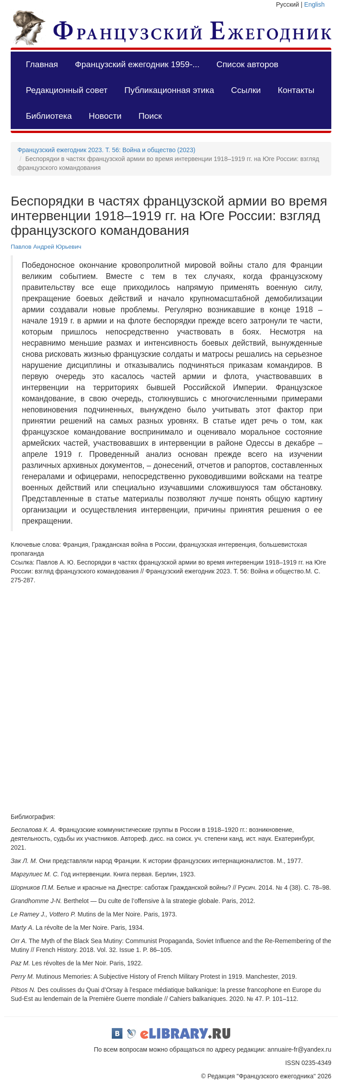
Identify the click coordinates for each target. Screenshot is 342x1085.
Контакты (296, 90)
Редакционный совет (66, 90)
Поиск (150, 116)
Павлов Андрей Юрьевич (46, 246)
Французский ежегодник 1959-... (137, 64)
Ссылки (246, 90)
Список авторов (247, 64)
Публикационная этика (169, 90)
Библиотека (49, 116)
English (314, 4)
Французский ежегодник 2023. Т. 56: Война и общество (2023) (106, 149)
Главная (42, 64)
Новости (105, 116)
